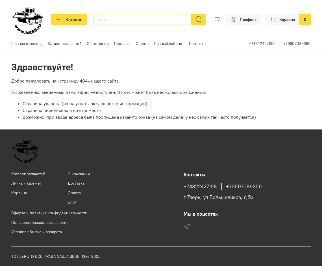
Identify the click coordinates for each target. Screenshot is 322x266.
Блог (72, 202)
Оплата (142, 43)
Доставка (122, 43)
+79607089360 (297, 43)
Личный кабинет (169, 43)
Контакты (197, 43)
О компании (98, 43)
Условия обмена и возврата (36, 231)
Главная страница (27, 43)
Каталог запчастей (65, 43)
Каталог (69, 19)
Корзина (19, 192)
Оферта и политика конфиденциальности (49, 212)
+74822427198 (262, 43)
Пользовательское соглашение (40, 222)
